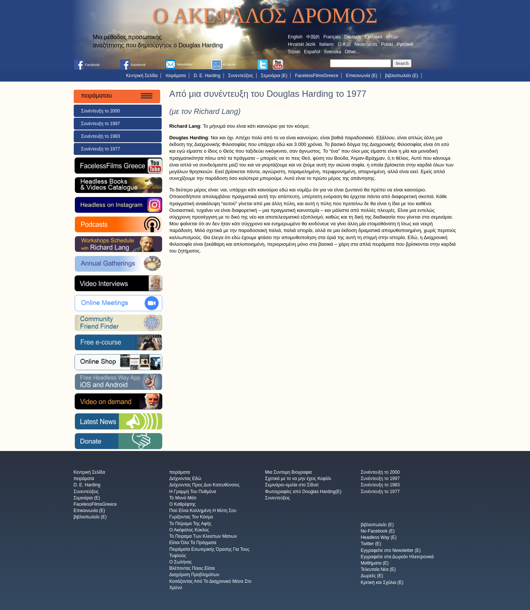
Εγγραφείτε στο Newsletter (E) (390, 550)
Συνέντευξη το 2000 (100, 111)
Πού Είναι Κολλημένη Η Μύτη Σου (202, 511)
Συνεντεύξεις (240, 75)
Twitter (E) (371, 544)
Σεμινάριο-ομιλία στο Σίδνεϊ (291, 485)
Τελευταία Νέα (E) (378, 569)
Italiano (326, 44)
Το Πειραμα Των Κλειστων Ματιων (203, 536)
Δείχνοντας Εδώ (185, 479)
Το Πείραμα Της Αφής (190, 523)
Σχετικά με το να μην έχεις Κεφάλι (298, 479)
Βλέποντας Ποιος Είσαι (192, 568)
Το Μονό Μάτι (182, 498)
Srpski (294, 51)
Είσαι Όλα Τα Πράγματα (192, 543)
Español (312, 51)
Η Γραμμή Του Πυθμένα (192, 491)
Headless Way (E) (378, 537)
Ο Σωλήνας (180, 562)
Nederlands (366, 44)
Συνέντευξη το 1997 (100, 123)
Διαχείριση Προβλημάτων (194, 575)
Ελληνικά (373, 36)
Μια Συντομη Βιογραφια (288, 472)
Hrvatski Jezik (301, 44)
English (295, 36)
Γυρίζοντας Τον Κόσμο (191, 517)
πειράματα (175, 75)
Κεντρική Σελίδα (142, 75)
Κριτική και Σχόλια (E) (382, 582)
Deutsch (352, 36)
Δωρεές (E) (372, 576)
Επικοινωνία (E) (361, 75)
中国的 (313, 36)
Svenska (332, 51)
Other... (352, 51)
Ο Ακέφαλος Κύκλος (189, 530)
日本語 (344, 44)
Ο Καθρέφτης (182, 504)
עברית (392, 36)
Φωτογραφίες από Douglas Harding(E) (303, 491)
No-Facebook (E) (377, 531)
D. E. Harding (207, 75)
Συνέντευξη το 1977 (100, 149)
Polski (387, 44)
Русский (405, 44)
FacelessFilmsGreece (316, 75)
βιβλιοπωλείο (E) (401, 75)
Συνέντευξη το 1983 (100, 136)
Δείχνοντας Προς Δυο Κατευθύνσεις (204, 485)
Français (331, 36)
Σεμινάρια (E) (274, 75)
